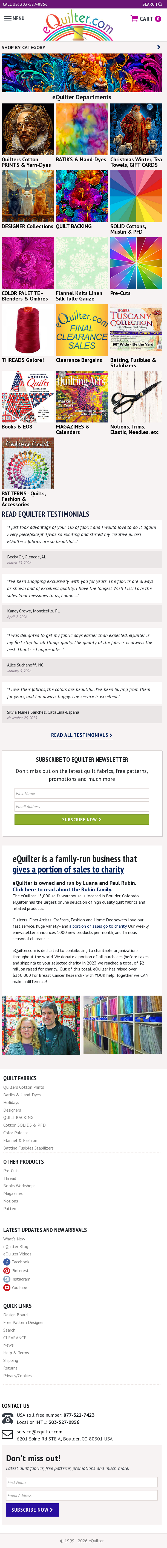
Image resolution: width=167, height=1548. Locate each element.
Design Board (15, 1314)
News (8, 1345)
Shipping (10, 1360)
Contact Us (15, 1405)
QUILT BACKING (18, 1117)
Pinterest (16, 1270)
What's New (14, 1239)
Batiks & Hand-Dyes (22, 1094)
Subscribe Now (82, 819)
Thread (9, 1178)
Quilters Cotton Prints (23, 1087)
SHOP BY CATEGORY (81, 47)
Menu (14, 18)
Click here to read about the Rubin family (62, 889)
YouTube (15, 1287)
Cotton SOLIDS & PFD (24, 1125)
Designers (12, 1110)
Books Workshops (19, 1185)
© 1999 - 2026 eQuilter (82, 1540)
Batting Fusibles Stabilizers (28, 1148)
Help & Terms (16, 1352)
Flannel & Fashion (20, 1140)
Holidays (11, 1102)
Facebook (16, 1262)
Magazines (13, 1193)
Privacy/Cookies (17, 1375)
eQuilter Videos (17, 1254)
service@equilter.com (39, 1431)
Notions (10, 1201)
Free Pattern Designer (23, 1322)
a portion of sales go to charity (97, 926)
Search (152, 4)
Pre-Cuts (11, 1170)
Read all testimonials (82, 735)
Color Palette (15, 1132)
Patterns (11, 1208)
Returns (10, 1368)
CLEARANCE (14, 1337)
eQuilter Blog (15, 1246)
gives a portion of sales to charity (68, 869)
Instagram (16, 1279)
